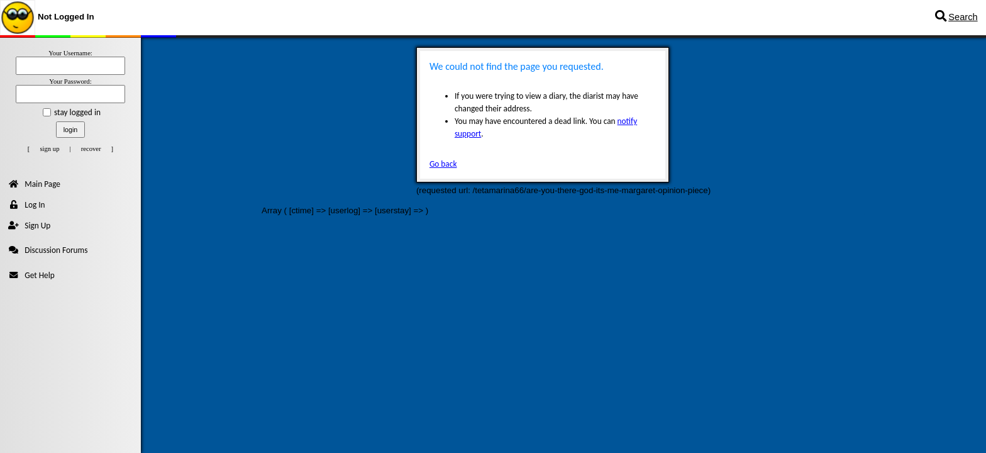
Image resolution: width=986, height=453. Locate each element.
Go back (443, 164)
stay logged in (77, 112)
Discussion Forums (47, 250)
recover (91, 148)
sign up (49, 148)
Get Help (31, 275)
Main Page (34, 184)
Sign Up (29, 225)
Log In (26, 204)
